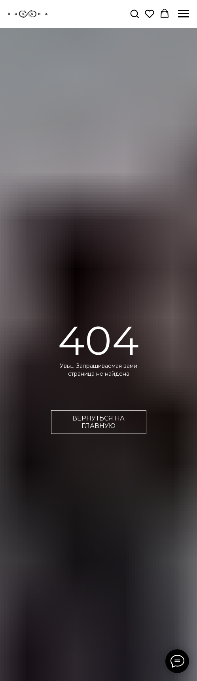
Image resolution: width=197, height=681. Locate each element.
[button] (134, 13)
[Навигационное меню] (183, 14)
